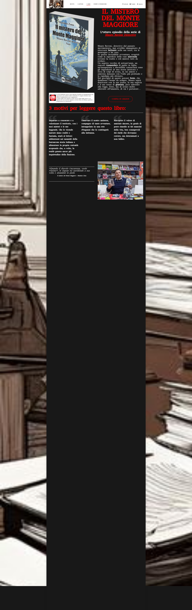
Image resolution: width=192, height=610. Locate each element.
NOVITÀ (72, 4)
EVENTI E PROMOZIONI (100, 4)
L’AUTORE (80, 4)
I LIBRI (88, 4)
